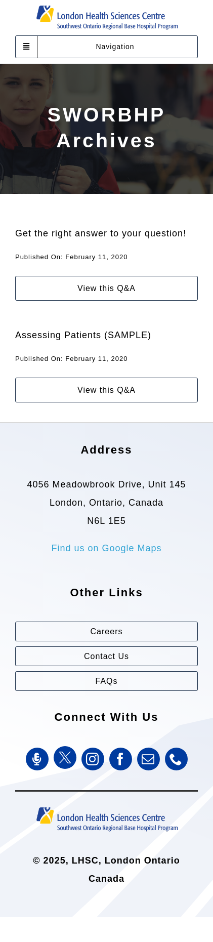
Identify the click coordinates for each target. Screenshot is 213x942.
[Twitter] (65, 757)
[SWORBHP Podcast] (37, 758)
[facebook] (120, 758)
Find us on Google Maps (106, 548)
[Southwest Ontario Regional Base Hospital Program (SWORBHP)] (107, 806)
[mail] (148, 758)
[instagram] (92, 758)
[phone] (176, 758)
